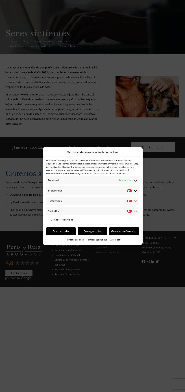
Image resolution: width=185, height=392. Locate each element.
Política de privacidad (97, 239)
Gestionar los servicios (62, 219)
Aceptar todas (61, 231)
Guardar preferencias (124, 231)
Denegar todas (93, 231)
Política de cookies (75, 239)
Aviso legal (115, 239)
